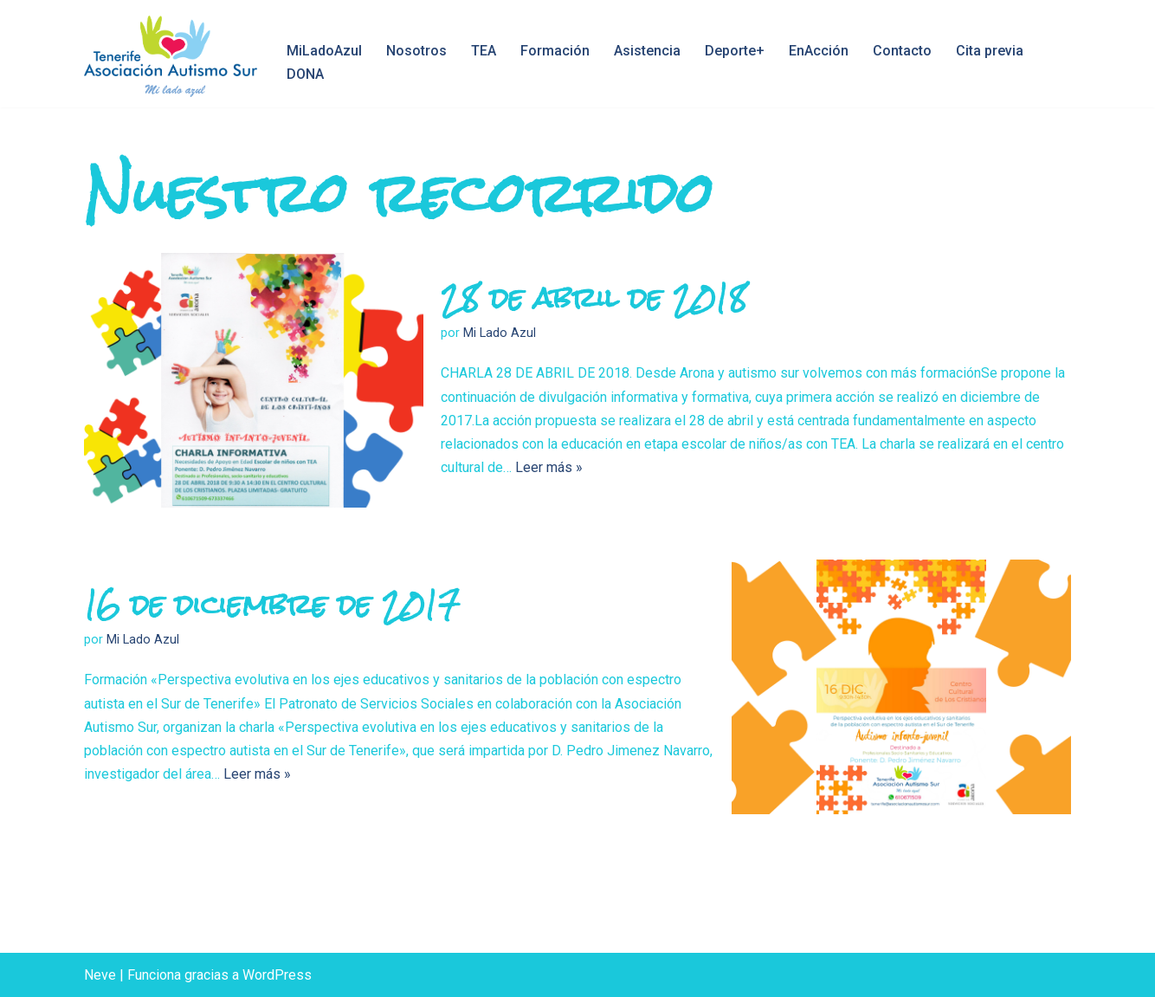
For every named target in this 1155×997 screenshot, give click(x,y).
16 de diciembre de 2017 (272, 604)
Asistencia (647, 50)
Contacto (902, 50)
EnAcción (819, 50)
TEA (483, 50)
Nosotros (416, 50)
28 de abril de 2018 (594, 297)
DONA (305, 74)
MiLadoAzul (324, 50)
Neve (100, 975)
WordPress (277, 975)
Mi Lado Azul (499, 333)
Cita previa (989, 50)
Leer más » (549, 467)
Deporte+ (735, 50)
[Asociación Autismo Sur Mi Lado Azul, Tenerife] (170, 56)
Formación (555, 50)
